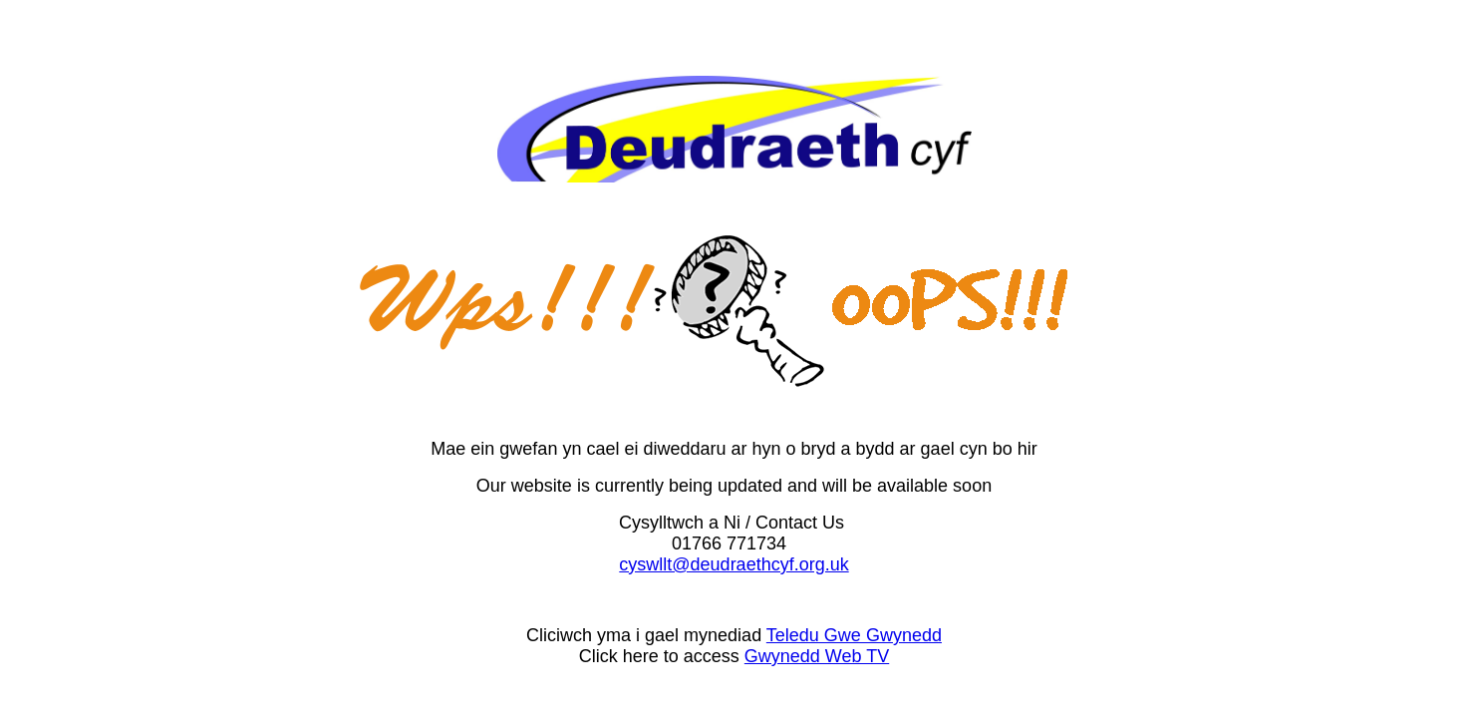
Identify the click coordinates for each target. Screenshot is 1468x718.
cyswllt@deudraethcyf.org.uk (733, 564)
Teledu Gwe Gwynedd (854, 635)
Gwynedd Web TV (816, 656)
